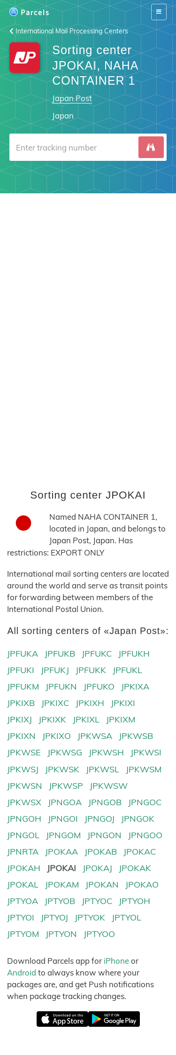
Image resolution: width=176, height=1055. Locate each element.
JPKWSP (66, 785)
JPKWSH (106, 752)
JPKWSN (24, 785)
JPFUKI (20, 670)
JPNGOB (105, 802)
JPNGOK (137, 818)
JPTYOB (60, 901)
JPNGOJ (99, 818)
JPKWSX (24, 802)
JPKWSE (24, 752)
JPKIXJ (19, 719)
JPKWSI (145, 752)
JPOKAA (61, 851)
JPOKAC (139, 851)
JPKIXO (56, 735)
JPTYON (61, 933)
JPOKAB (100, 851)
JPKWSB (136, 735)
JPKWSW (109, 785)
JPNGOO (145, 835)
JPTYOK (90, 917)
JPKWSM (143, 769)
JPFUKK (91, 670)
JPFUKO (99, 686)
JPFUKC (97, 653)
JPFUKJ (55, 670)
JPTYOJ (54, 917)
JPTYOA (22, 901)
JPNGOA (65, 802)
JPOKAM (62, 884)
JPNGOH (24, 818)
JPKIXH (90, 703)
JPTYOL (126, 917)
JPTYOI (20, 917)
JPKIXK (52, 719)
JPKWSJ (22, 769)
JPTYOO (99, 933)
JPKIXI (123, 703)
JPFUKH (134, 653)
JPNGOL (23, 835)
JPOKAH (23, 868)
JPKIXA (135, 686)
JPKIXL (86, 719)
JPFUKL (127, 670)
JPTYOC (97, 901)
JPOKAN (102, 884)
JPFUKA (22, 653)
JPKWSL (102, 769)
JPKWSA (94, 735)
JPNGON (104, 835)
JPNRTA (22, 851)
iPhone (116, 961)
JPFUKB (60, 653)
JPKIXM (120, 719)
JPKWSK (62, 769)
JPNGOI (63, 818)
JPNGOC (144, 802)
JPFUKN (61, 686)
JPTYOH (134, 901)
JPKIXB (21, 703)
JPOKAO (142, 884)
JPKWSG (64, 752)
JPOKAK (135, 868)
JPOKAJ (97, 868)
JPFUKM (23, 686)
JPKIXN (21, 735)
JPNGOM (63, 835)
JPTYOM (23, 933)
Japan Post (72, 98)
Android (21, 972)
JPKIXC (55, 703)
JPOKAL (22, 884)
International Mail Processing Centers (68, 31)
